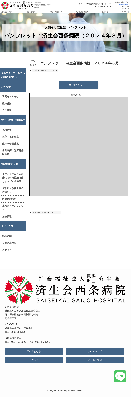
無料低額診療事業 (80, 13)
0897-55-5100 (18, 335)
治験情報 (7, 219)
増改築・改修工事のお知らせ (12, 193)
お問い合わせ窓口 (33, 354)
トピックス (7, 229)
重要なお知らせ (10, 99)
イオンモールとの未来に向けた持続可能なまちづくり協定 (12, 181)
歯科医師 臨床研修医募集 (12, 155)
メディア (7, 252)
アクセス (34, 363)
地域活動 (7, 239)
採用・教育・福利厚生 (13, 123)
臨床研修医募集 (10, 146)
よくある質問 (95, 363)
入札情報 (7, 113)
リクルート (114, 13)
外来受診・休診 (18, 13)
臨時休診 (7, 106)
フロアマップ (95, 354)
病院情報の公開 (9, 167)
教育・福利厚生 (10, 139)
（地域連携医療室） (124, 4)
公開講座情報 (9, 245)
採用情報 (7, 133)
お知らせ (6, 89)
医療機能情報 (9, 202)
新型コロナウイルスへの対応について (13, 78)
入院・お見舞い (38, 13)
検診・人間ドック (58, 13)
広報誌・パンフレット (12, 211)
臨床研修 (98, 13)
